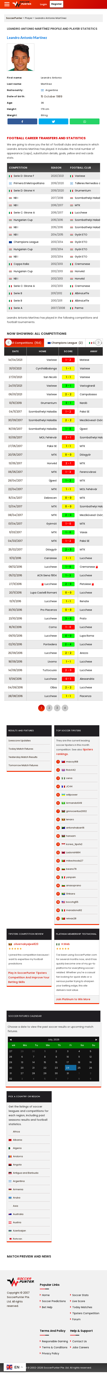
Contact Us (79, 1341)
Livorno (52, 661)
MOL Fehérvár (48, 437)
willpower (67, 795)
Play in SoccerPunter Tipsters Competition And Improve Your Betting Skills (28, 977)
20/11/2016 (15, 592)
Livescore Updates (20, 740)
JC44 (64, 786)
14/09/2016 (15, 670)
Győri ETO (78, 234)
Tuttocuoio (50, 670)
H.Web (63, 944)
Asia (13, 1206)
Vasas (83, 532)
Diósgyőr (85, 455)
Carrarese (50, 558)
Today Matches (82, 1307)
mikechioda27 (69, 861)
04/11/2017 (15, 411)
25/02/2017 (15, 549)
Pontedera (50, 644)
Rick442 (66, 770)
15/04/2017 (15, 498)
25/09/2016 (15, 653)
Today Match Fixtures (21, 749)
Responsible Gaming (55, 1341)
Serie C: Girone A (22, 212)
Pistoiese (87, 584)
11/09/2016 (15, 679)
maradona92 (69, 910)
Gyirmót (51, 523)
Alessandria (87, 679)
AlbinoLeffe (79, 293)
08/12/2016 (15, 567)
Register (56, 4)
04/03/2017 (15, 541)
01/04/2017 (15, 523)
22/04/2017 (15, 489)
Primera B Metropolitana (26, 183)
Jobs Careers (80, 1347)
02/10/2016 (15, 644)
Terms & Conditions (54, 1347)
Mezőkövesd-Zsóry (93, 420)
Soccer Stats (80, 1295)
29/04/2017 (15, 480)
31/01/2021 (15, 368)
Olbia (53, 687)
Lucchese (78, 212)
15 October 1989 (51, 96)
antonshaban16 (70, 828)
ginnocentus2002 (71, 811)
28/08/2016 (15, 696)
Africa (14, 1131)
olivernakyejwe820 (23, 944)
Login (43, 4)
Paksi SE (84, 411)
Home (46, 1295)
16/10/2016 (15, 627)
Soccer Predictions (54, 1301)
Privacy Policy (50, 1353)
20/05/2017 (15, 455)
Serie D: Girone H (22, 190)
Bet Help (47, 1307)
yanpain (66, 877)
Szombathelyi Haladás (86, 198)
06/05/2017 (15, 472)
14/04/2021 (15, 360)
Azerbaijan (17, 1230)
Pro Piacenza (49, 610)
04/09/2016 (15, 687)
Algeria (15, 1148)
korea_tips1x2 (69, 844)
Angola (15, 1164)
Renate (84, 601)
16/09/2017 (15, 429)
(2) (65, 343)
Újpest (84, 429)
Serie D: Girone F (21, 176)
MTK (75, 205)
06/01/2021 (15, 394)
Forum (76, 1319)
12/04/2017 (15, 506)
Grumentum (80, 190)
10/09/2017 (15, 437)
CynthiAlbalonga (46, 368)
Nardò (83, 403)
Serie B (15, 293)
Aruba (14, 1197)
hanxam (66, 836)
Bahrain (15, 1239)
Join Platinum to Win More (73, 999)
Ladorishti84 (68, 852)
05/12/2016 (15, 575)
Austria (15, 1222)
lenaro (65, 819)
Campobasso (88, 394)
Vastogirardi (87, 386)
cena (64, 778)
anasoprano (68, 885)
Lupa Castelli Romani (43, 592)
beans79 (66, 869)
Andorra (16, 1156)
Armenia (16, 1189)
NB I (13, 198)
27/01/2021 (15, 377)
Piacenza (85, 696)
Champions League (24, 242)
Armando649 (69, 803)
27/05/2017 (15, 446)
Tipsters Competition (85, 1313)
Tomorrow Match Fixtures (23, 765)
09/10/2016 (15, 636)
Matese (84, 360)
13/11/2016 (15, 601)
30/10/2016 (15, 610)
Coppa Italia (19, 264)
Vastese (77, 176)
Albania (15, 1140)
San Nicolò (50, 377)
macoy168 (67, 762)
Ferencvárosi (88, 472)
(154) (24, 343)
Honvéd (77, 271)
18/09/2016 (15, 661)
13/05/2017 (15, 463)
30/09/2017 (15, 420)
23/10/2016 (15, 618)
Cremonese (80, 264)
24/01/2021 (15, 386)
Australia (16, 1214)
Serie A (15, 308)
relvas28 (66, 918)
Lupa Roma (87, 636)
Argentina (17, 1181)
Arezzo (84, 653)
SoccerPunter (14, 18)
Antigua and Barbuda (23, 1173)
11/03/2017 (15, 532)
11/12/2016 (15, 558)
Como (53, 627)
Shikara (65, 894)
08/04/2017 (15, 515)
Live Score (78, 1301)
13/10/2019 (15, 403)
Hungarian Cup (21, 220)
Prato (83, 618)
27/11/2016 (15, 584)
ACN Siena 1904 (47, 575)
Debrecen (50, 498)
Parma (76, 308)
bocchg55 (67, 902)
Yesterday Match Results (23, 757)
